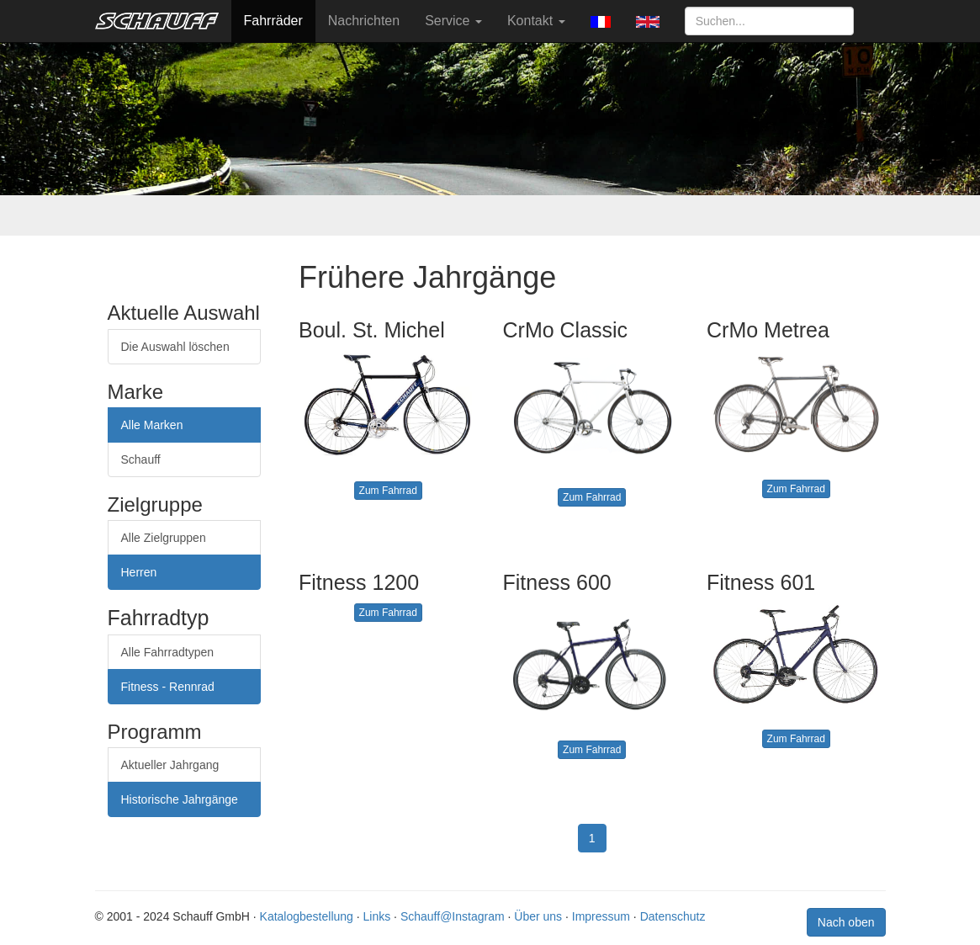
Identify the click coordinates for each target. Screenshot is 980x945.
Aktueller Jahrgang (170, 765)
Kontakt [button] (536, 20)
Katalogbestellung (306, 916)
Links (377, 916)
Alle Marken (152, 425)
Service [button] (453, 20)
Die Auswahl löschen (175, 346)
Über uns (538, 916)
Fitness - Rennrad (168, 686)
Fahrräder (273, 20)
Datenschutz (673, 916)
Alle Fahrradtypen (168, 652)
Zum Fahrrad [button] (388, 490)
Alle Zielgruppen (163, 537)
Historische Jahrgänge (179, 799)
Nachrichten (364, 20)
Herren (139, 572)
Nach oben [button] (846, 922)
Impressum (601, 916)
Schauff (141, 459)
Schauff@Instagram (452, 916)
